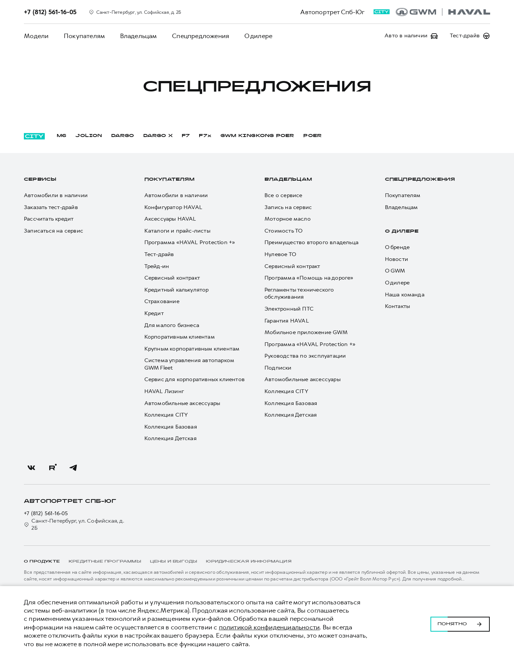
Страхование (161, 301)
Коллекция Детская (170, 438)
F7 (186, 136)
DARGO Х (158, 136)
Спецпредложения (199, 36)
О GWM (395, 270)
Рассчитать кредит (48, 218)
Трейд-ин (156, 266)
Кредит (154, 313)
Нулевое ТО (280, 254)
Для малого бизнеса (172, 325)
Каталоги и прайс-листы (177, 230)
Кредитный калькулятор (176, 289)
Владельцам (137, 36)
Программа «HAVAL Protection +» (189, 242)
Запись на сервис (288, 207)
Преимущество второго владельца (311, 242)
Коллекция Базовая (170, 426)
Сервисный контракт (172, 277)
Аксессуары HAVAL (170, 218)
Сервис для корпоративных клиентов (194, 379)
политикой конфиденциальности (269, 627)
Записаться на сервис (53, 230)
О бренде (397, 247)
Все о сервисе (283, 195)
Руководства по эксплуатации (305, 355)
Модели (36, 36)
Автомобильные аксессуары (182, 403)
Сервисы (40, 179)
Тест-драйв (159, 254)
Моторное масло (287, 218)
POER (312, 136)
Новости (396, 259)
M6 (61, 136)
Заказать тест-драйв (51, 207)
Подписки (278, 367)
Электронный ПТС (289, 308)
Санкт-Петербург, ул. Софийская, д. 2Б (74, 524)
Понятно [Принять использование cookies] (460, 623)
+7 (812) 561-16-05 (46, 513)
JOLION (88, 136)
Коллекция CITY (166, 414)
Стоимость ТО (283, 230)
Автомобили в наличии (56, 195)
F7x (205, 136)
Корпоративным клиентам (179, 336)
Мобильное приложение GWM (306, 332)
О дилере (257, 36)
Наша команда (404, 294)
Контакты (397, 306)
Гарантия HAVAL (286, 320)
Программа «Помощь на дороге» (309, 277)
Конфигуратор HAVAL (173, 207)
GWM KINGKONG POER (257, 136)
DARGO (122, 136)
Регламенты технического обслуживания (299, 293)
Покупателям (83, 36)
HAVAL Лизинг (164, 391)
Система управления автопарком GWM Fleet (189, 364)
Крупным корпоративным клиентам (192, 348)
